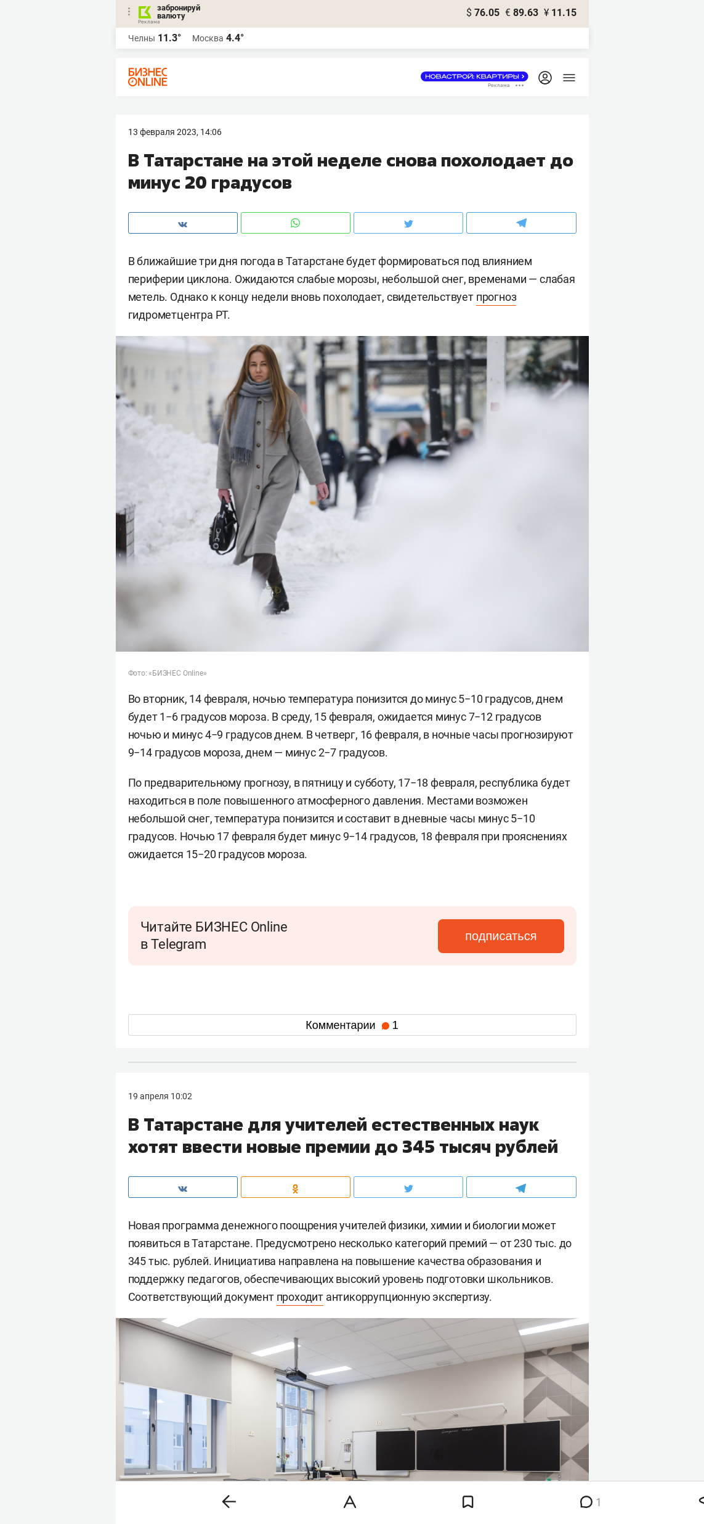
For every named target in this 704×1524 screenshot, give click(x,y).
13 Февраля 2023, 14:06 (175, 132)
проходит (300, 1296)
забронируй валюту (178, 12)
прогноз (496, 296)
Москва (208, 38)
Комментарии (351, 1025)
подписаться (512, 936)
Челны (141, 38)
